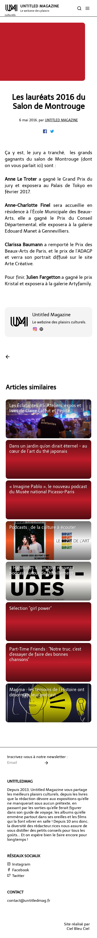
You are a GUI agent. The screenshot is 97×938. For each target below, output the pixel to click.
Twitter (15, 875)
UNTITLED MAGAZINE (32, 10)
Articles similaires (31, 387)
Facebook (18, 870)
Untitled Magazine (61, 120)
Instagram (18, 864)
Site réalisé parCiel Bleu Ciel (77, 926)
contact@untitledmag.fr (28, 900)
